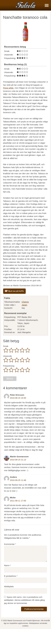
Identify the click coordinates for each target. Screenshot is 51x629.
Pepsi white (8, 88)
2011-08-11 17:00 (18, 500)
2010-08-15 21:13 (18, 459)
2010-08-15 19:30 (18, 398)
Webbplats (9, 586)
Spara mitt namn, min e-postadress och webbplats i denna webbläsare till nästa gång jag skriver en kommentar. (24, 600)
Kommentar (10, 544)
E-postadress (10, 576)
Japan (24, 305)
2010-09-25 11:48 (18, 480)
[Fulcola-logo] (25, 4)
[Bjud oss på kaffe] (14, 291)
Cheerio (25, 302)
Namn (7, 565)
